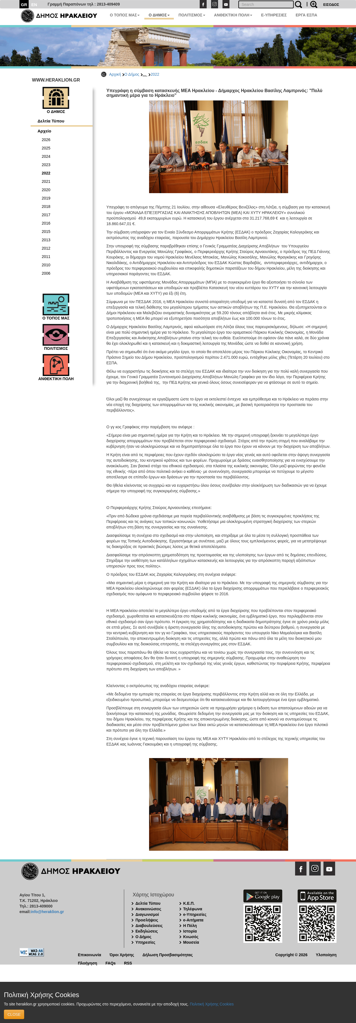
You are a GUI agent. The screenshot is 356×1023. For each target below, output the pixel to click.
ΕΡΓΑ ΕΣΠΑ (306, 15)
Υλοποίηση (326, 954)
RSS (128, 963)
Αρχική (115, 74)
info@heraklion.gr (47, 911)
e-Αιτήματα (193, 920)
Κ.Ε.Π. (189, 903)
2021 (46, 181)
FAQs (110, 963)
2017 (46, 215)
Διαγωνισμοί (147, 914)
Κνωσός (191, 937)
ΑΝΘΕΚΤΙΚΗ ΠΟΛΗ (233, 15)
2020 (46, 190)
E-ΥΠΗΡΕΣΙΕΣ (274, 15)
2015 (46, 231)
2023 (46, 165)
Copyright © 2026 (291, 954)
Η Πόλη (190, 925)
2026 (46, 139)
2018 (46, 206)
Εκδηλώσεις (146, 931)
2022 (154, 74)
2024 (46, 156)
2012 (46, 248)
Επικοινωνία (89, 954)
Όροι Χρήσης (122, 954)
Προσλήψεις (146, 920)
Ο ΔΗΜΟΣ (159, 15)
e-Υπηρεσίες (195, 914)
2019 (46, 198)
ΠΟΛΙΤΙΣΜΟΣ (192, 15)
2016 (46, 223)
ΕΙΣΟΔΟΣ (331, 5)
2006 (46, 273)
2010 (46, 265)
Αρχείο (44, 131)
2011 (46, 256)
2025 (46, 148)
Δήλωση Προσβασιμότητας (167, 954)
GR (24, 4)
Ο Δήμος (131, 74)
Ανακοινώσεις (148, 909)
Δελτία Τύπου (51, 121)
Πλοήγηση (87, 963)
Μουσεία (191, 942)
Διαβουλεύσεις (149, 925)
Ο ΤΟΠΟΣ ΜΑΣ (125, 15)
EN (34, 4)
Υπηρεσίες (145, 942)
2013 (46, 240)
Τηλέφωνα (192, 909)
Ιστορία (190, 931)
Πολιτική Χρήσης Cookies (212, 1004)
